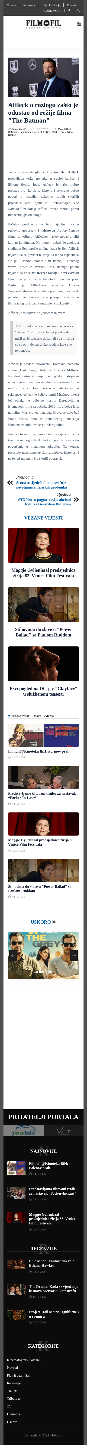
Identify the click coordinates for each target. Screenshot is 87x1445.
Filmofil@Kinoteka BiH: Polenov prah (38, 751)
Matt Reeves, (59, 132)
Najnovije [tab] (21, 716)
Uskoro (41, 922)
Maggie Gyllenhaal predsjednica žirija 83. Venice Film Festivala (52, 1218)
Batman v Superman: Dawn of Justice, (30, 132)
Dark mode (52, 10)
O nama (11, 5)
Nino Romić (19, 129)
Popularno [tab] (44, 716)
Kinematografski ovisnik (24, 1360)
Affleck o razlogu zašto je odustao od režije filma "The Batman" (43, 112)
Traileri (12, 1391)
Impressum (29, 5)
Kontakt (71, 5)
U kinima (13, 1414)
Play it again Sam (19, 1375)
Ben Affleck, (65, 129)
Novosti (12, 1367)
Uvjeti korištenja (51, 5)
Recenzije (43, 1248)
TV (9, 1406)
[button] (79, 24)
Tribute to (14, 1398)
